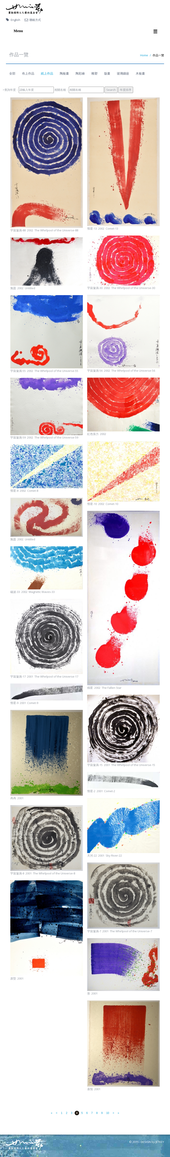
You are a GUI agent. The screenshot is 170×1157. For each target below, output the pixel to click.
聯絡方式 (35, 20)
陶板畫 (64, 73)
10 (107, 1113)
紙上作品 (47, 73)
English (15, 20)
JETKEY (160, 1142)
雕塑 (94, 73)
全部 (12, 73)
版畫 (107, 73)
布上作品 (28, 73)
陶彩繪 (80, 73)
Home (144, 55)
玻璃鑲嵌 (123, 73)
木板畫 (140, 73)
